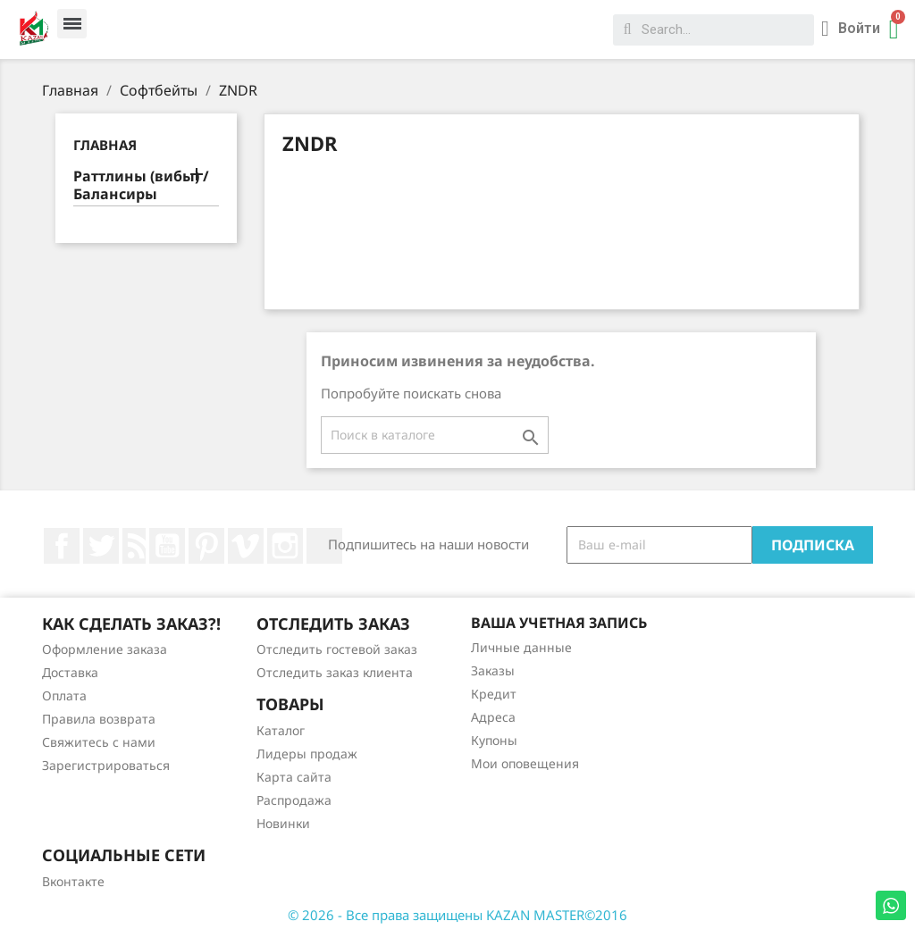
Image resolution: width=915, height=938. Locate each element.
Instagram (285, 546)
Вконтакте (73, 881)
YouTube (167, 546)
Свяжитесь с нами (98, 741)
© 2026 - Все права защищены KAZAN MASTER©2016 (457, 915)
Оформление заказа (104, 649)
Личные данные (521, 647)
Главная (105, 145)
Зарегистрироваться (106, 765)
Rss (134, 546)
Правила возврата (98, 718)
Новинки (283, 823)
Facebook (62, 546)
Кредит (493, 693)
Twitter (101, 546)
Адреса (493, 716)
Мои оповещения (525, 763)
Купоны (494, 740)
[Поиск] (435, 435)
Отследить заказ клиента (334, 672)
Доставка (70, 672)
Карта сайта (294, 776)
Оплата (64, 695)
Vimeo (246, 546)
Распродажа (294, 799)
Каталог (280, 730)
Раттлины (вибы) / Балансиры (141, 185)
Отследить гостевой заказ (336, 649)
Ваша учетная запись (559, 622)
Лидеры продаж (306, 753)
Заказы (493, 670)
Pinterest (206, 546)
